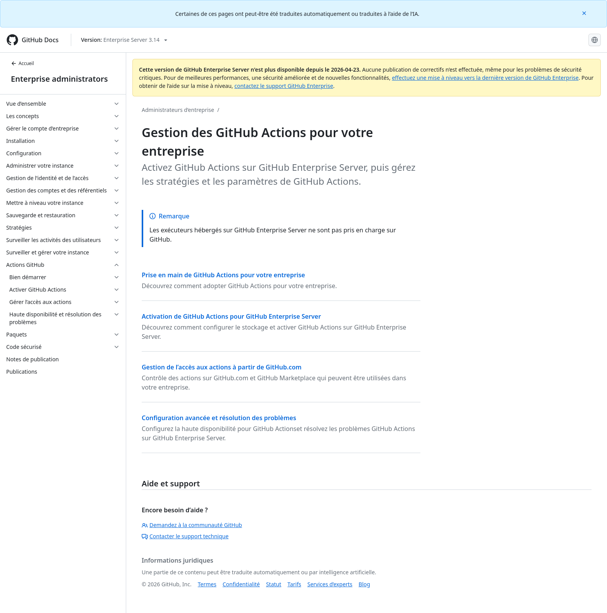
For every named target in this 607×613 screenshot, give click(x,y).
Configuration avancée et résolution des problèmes (219, 418)
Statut (273, 584)
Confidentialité (241, 584)
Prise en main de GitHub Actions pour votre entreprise (223, 275)
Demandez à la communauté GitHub (192, 525)
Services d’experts (329, 584)
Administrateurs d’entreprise (178, 109)
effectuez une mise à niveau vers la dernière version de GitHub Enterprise (485, 77)
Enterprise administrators (59, 79)
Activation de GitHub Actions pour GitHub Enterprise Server (231, 316)
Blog (364, 584)
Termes (207, 584)
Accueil (22, 63)
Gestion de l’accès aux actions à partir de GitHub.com (222, 367)
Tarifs (294, 584)
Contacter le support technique (185, 536)
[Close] (585, 12)
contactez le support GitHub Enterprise (283, 85)
